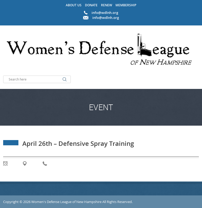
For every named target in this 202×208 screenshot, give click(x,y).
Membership (125, 5)
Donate (91, 5)
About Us (74, 5)
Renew (106, 5)
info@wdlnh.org (105, 17)
